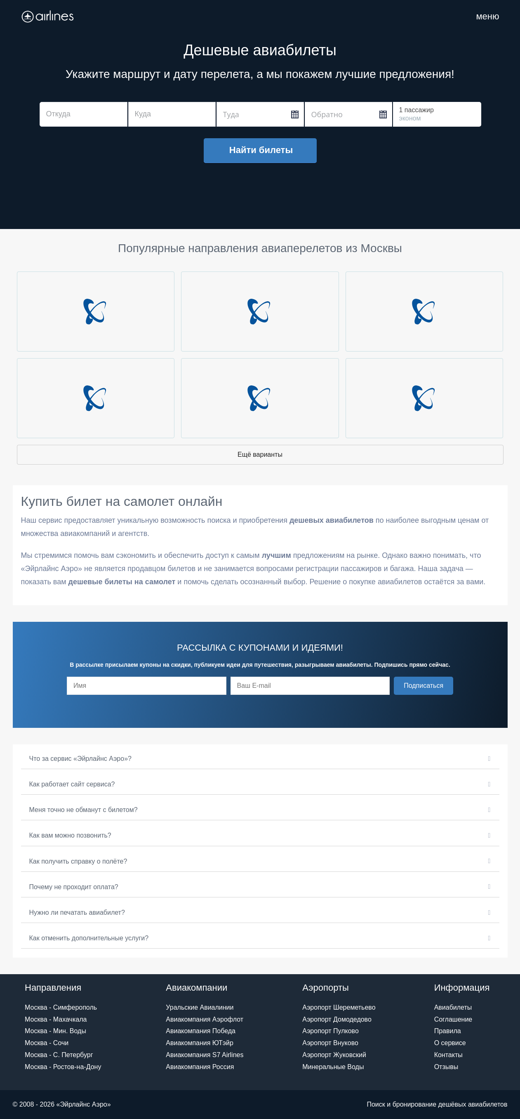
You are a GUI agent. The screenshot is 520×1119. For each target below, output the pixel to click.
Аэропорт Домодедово (337, 1019)
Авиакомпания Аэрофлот (204, 1019)
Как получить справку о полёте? (78, 861)
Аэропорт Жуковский (334, 1054)
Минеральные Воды (333, 1066)
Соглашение (453, 1019)
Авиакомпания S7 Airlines (204, 1054)
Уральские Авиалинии (199, 1007)
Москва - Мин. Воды (55, 1030)
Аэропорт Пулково (330, 1030)
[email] (310, 686)
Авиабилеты (453, 1007)
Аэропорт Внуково (330, 1042)
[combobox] (83, 114)
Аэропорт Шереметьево (338, 1007)
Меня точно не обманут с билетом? (83, 809)
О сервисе (450, 1042)
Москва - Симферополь (61, 1007)
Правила (447, 1030)
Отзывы (446, 1066)
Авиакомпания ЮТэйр (199, 1042)
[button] (423, 686)
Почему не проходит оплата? (73, 886)
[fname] (146, 686)
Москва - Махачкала (56, 1019)
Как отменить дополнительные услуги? (89, 938)
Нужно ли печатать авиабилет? (77, 912)
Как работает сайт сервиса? (72, 784)
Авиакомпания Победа (200, 1030)
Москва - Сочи (46, 1042)
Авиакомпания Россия (200, 1066)
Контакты (448, 1054)
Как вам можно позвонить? (70, 835)
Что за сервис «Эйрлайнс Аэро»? (80, 758)
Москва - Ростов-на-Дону (63, 1066)
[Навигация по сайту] (487, 16)
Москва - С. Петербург (59, 1054)
